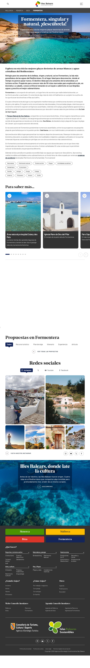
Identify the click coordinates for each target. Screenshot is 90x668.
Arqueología (20, 586)
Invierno (9, 188)
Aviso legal (48, 661)
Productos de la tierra (75, 572)
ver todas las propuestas (47, 364)
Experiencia (62, 357)
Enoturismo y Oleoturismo (64, 572)
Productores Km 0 (64, 569)
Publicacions (63, 601)
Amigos (18, 184)
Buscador (62, 604)
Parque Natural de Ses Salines (18, 128)
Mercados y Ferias (74, 569)
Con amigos (37, 604)
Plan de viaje (38, 357)
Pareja (28, 184)
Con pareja (36, 601)
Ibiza (6, 623)
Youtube (49, 383)
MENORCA (19, 10)
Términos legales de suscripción (61, 661)
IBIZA (28, 10)
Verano (30, 188)
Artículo (75, 357)
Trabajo (37, 184)
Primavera (20, 188)
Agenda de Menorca (71, 620)
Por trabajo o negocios (40, 598)
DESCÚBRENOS (47, 499)
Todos (9, 357)
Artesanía (8, 582)
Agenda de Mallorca (51, 620)
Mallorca (8, 620)
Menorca (27, 620)
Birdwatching (37, 568)
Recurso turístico (22, 357)
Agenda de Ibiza (50, 623)
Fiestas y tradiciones (20, 583)
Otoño (39, 188)
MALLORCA (9, 10)
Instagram (26, 383)
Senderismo (20, 572)
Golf (6, 576)
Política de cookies (38, 661)
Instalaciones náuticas (48, 583)
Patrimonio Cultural (9, 587)
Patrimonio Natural (47, 569)
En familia (36, 607)
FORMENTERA (38, 10)
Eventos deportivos (19, 569)
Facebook (63, 383)
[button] (80, 267)
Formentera (28, 623)
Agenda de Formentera (72, 623)
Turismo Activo (8, 572)
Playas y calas (37, 582)
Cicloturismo (9, 568)
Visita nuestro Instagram (21, 466)
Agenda (61, 598)
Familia (9, 184)
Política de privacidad (25, 661)
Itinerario (50, 357)
